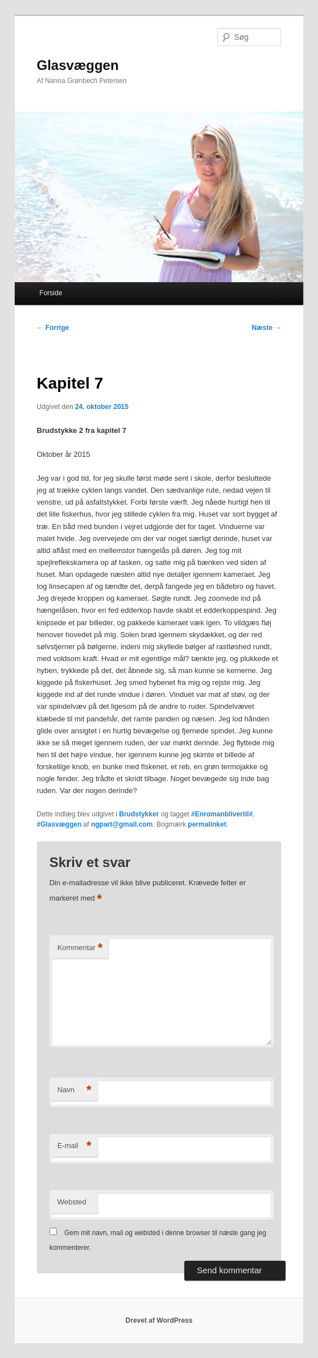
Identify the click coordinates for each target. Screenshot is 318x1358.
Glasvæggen (78, 65)
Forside (50, 293)
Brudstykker (139, 814)
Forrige (53, 328)
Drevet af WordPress (159, 1320)
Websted (71, 1202)
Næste (266, 328)
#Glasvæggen (59, 824)
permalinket (207, 824)
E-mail (74, 1146)
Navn (74, 1090)
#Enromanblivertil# (222, 814)
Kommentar (80, 948)
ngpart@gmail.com (121, 824)
